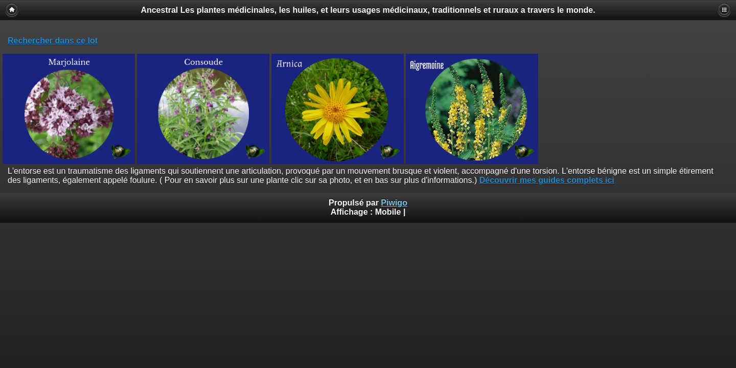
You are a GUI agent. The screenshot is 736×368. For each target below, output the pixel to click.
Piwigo (394, 202)
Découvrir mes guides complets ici (546, 180)
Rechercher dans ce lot (53, 40)
